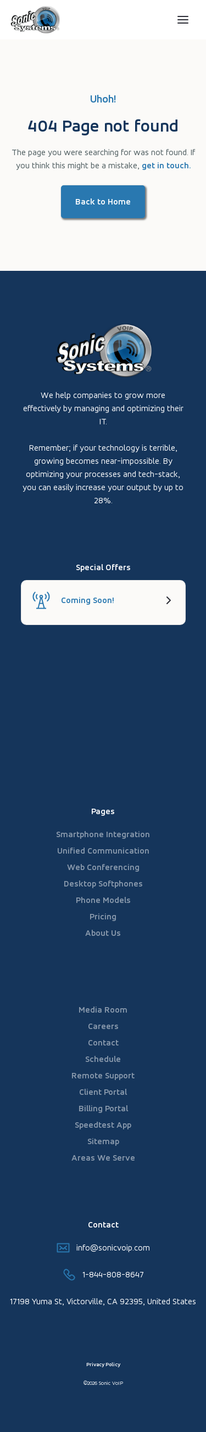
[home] (51, 19)
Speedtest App (103, 1125)
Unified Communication (103, 850)
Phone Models (103, 900)
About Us (103, 933)
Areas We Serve (103, 1157)
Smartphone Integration (103, 834)
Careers (103, 1026)
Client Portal (103, 1092)
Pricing (103, 916)
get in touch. (166, 165)
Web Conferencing (103, 867)
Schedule (103, 1059)
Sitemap (103, 1141)
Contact (103, 1042)
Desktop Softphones (103, 883)
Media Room (103, 1009)
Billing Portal (103, 1108)
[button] (183, 20)
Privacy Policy (103, 1364)
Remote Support (103, 1075)
